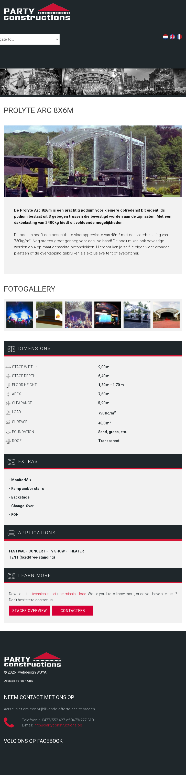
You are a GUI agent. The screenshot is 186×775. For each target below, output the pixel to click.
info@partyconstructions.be (58, 725)
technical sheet (44, 594)
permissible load (73, 594)
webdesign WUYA (32, 672)
